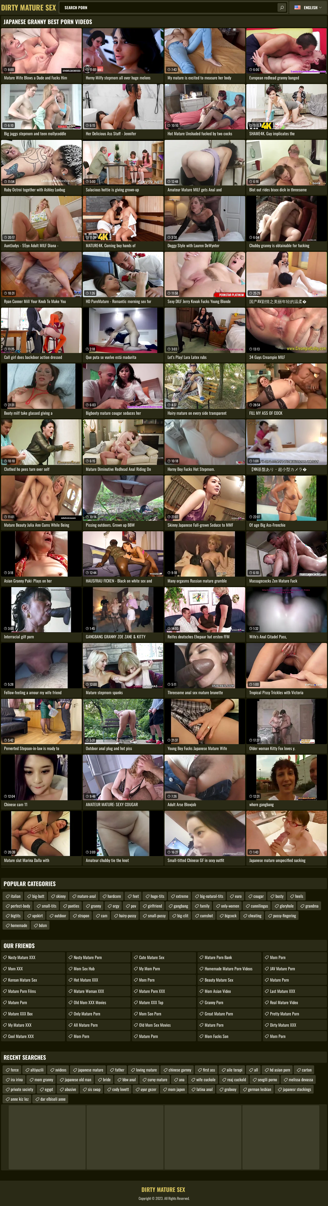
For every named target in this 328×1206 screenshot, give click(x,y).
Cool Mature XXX (21, 1036)
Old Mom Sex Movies (155, 1025)
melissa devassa (301, 1079)
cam (104, 915)
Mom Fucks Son (216, 1036)
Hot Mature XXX (86, 980)
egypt (49, 1089)
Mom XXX (15, 968)
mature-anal (86, 896)
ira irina (17, 1079)
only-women (230, 906)
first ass (209, 1070)
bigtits (15, 915)
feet (136, 896)
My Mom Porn (149, 968)
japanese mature (90, 1070)
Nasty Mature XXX (21, 957)
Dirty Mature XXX (283, 1025)
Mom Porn (81, 1036)
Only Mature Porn (87, 1014)
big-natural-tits (211, 896)
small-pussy (157, 915)
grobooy (230, 1089)
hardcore (114, 896)
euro (238, 896)
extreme (182, 896)
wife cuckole (206, 1079)
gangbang (181, 906)
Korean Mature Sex (22, 980)
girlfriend (155, 906)
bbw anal (129, 1079)
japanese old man (78, 1079)
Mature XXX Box (20, 1014)
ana (181, 1079)
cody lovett (120, 1089)
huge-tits (157, 896)
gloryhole (287, 906)
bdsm (43, 925)
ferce (15, 1070)
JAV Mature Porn (282, 968)
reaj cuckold (236, 1079)
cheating (254, 915)
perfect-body (20, 906)
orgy (116, 906)
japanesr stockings (297, 1089)
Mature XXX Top (151, 1002)
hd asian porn (280, 1070)
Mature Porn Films (22, 991)
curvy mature (157, 1079)
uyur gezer (148, 1089)
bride (107, 1079)
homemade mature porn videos (228, 968)
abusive (70, 1089)
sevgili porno (267, 1079)
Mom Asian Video (218, 991)
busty (279, 896)
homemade (19, 925)
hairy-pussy (127, 915)
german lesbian (259, 1089)
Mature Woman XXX (89, 991)
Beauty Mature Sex (219, 980)
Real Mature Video (284, 1002)
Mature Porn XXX (152, 991)
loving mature (146, 1070)
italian (15, 896)
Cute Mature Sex (151, 957)
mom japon (176, 1089)
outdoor (60, 915)
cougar (258, 896)
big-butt (38, 896)
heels (299, 896)
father (119, 1070)
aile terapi (234, 1070)
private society (22, 1089)
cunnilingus (259, 906)
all (256, 1070)
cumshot (206, 915)
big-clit (182, 915)
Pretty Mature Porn (284, 1014)
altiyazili (37, 1070)
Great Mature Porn (219, 1014)
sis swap (94, 1089)
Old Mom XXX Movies (90, 1002)
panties (73, 906)
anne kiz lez (20, 1099)
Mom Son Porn (150, 1014)
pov (133, 906)
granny (96, 906)
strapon (83, 915)
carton (307, 1070)
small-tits (49, 906)
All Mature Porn (86, 1025)
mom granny (44, 1079)
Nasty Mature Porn (88, 957)
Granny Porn (214, 1002)
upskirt (37, 915)
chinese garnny (180, 1070)
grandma (312, 906)
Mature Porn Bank (218, 957)
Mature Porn (17, 1002)
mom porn (277, 957)
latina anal (205, 1089)
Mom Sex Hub (84, 968)
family (204, 906)
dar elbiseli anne (53, 1099)
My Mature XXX (20, 1025)
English (310, 7)
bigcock (231, 915)
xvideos (60, 1070)
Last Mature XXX (282, 991)
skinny (61, 896)
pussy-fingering (284, 915)
